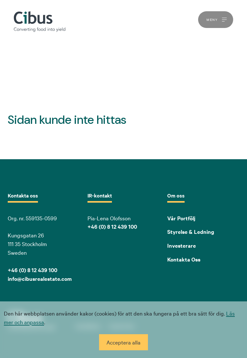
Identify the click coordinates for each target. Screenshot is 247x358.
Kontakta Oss (183, 259)
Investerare (181, 245)
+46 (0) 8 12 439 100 (112, 226)
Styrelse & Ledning (190, 231)
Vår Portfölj (181, 218)
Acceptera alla (123, 342)
